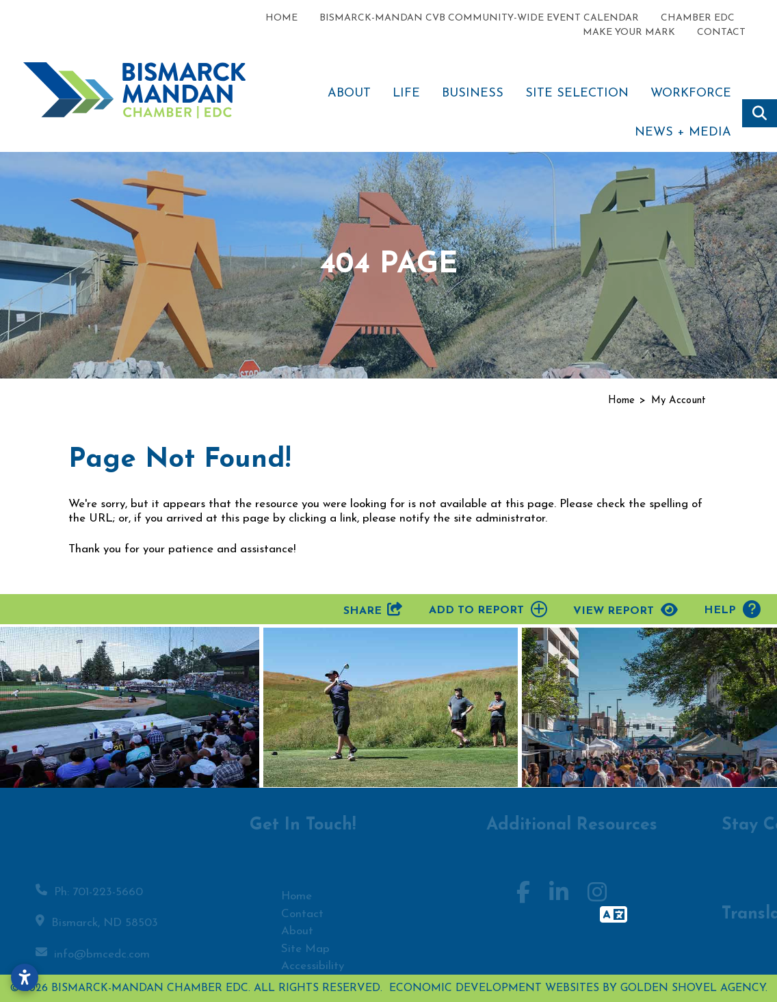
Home (281, 18)
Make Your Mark (629, 32)
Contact (721, 32)
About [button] (349, 93)
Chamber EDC (698, 18)
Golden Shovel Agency (692, 988)
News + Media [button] (683, 132)
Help (732, 609)
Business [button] (472, 93)
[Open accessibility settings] (24, 977)
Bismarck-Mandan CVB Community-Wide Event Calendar (479, 18)
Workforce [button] (690, 93)
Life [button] (406, 93)
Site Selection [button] (577, 93)
